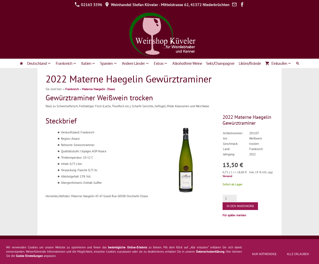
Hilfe (144, 243)
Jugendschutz (268, 243)
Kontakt (188, 243)
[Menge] (230, 198)
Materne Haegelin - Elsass (98, 89)
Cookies (251, 243)
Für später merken (234, 215)
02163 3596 (88, 4)
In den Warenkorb (240, 206)
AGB (63, 243)
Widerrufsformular (105, 243)
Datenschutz (129, 243)
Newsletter (158, 243)
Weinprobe (220, 243)
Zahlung (236, 243)
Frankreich (72, 89)
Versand (227, 176)
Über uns (203, 243)
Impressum (49, 243)
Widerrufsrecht (79, 243)
